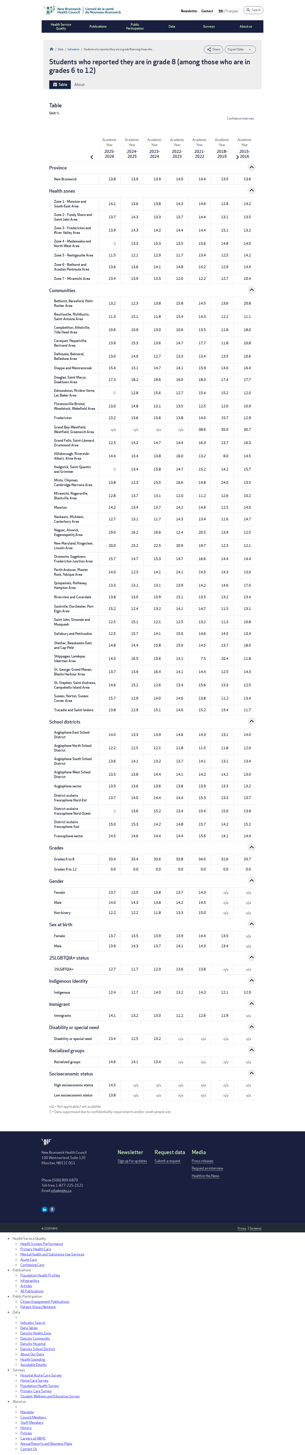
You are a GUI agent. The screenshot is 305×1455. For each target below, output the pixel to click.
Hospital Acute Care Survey (41, 1375)
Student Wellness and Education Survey (50, 1396)
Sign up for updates (132, 1160)
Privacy (242, 1228)
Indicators (73, 49)
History (26, 1427)
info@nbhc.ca (61, 1190)
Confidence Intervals (240, 118)
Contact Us (28, 1448)
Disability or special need (74, 1027)
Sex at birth (60, 924)
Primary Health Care (35, 1249)
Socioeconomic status (71, 1074)
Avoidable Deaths (33, 1364)
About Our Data (32, 1354)
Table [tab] (60, 84)
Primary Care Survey (36, 1391)
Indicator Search (32, 1322)
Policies (26, 1433)
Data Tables (29, 1327)
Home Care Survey (34, 1380)
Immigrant (59, 1004)
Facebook (52, 1209)
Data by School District (37, 1349)
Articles (26, 1285)
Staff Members (32, 1422)
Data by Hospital (33, 1343)
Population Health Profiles (40, 1275)
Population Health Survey (39, 1385)
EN (221, 11)
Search (256, 10)
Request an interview (207, 1168)
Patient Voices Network (38, 1306)
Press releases (203, 1160)
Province (58, 168)
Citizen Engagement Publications (44, 1301)
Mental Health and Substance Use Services (52, 1254)
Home (51, 49)
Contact (207, 10)
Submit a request (167, 1160)
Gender (56, 881)
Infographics (29, 1280)
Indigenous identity (68, 981)
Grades (56, 848)
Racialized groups (66, 1050)
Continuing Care (32, 1264)
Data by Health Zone (35, 1333)
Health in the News (206, 1175)
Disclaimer (256, 1228)
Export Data (236, 49)
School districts (64, 722)
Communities (62, 290)
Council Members (33, 1417)
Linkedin (44, 1209)
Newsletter (189, 10)
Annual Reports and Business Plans (46, 1443)
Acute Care (28, 1259)
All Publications (31, 1291)
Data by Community (35, 1338)
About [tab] (79, 84)
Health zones (62, 191)
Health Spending (32, 1359)
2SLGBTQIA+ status (69, 958)
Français (231, 11)
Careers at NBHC (33, 1438)
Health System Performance (41, 1243)
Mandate (27, 1412)
